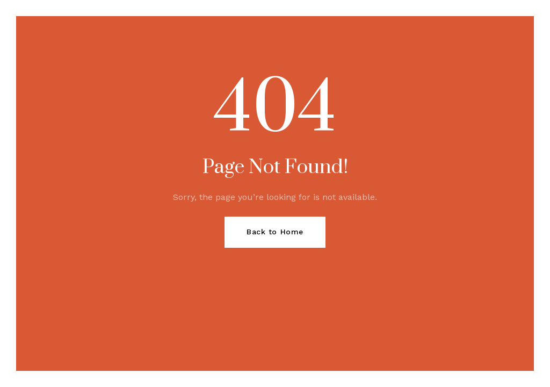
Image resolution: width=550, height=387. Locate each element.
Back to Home (275, 231)
